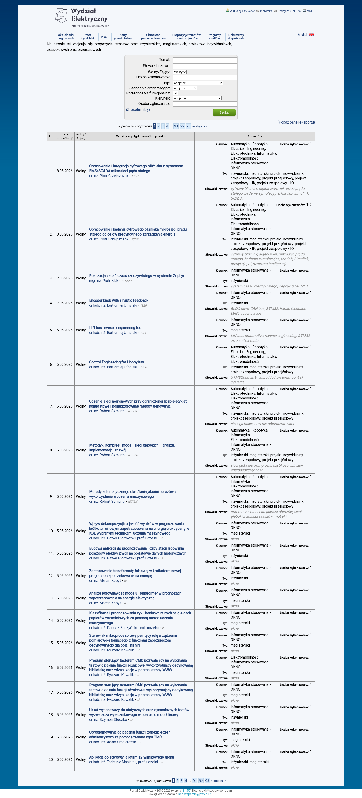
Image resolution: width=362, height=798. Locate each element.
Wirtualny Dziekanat (242, 11)
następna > (199, 126)
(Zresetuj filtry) (138, 109)
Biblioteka (266, 11)
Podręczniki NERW (289, 11)
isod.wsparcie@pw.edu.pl (195, 794)
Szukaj (224, 112)
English (303, 35)
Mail (309, 11)
